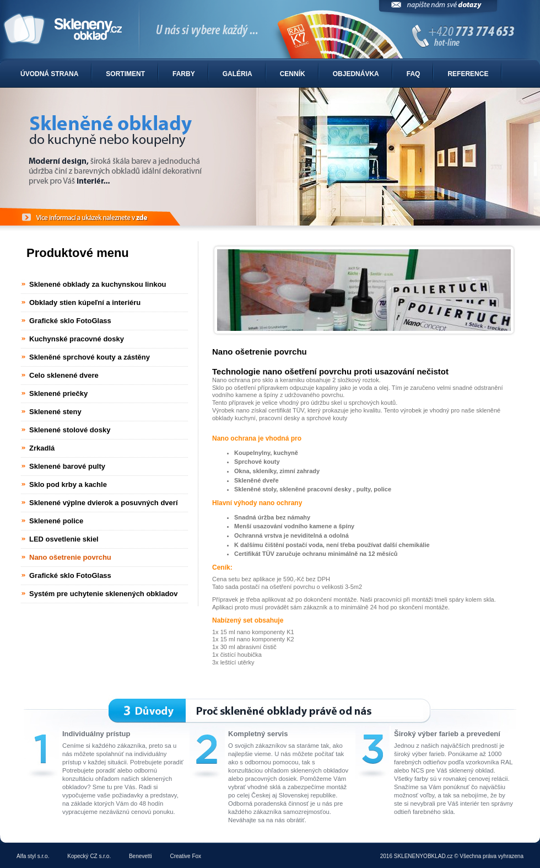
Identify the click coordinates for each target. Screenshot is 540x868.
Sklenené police (56, 521)
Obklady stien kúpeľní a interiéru (85, 302)
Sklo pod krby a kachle (68, 484)
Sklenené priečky (58, 393)
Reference (467, 74)
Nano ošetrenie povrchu (70, 557)
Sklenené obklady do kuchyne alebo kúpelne (270, 30)
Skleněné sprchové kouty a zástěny (89, 357)
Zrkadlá (42, 448)
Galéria (237, 74)
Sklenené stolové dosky (69, 430)
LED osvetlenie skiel (64, 539)
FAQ (413, 74)
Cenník (292, 74)
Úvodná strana (49, 74)
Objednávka (356, 74)
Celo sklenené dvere (64, 375)
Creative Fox (185, 856)
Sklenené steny (55, 412)
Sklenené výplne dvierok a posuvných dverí (103, 503)
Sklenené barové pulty (67, 466)
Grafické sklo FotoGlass (70, 321)
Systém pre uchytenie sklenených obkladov (103, 594)
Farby (183, 74)
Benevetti (140, 856)
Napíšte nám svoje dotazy (438, 9)
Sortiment (125, 74)
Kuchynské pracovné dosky (76, 339)
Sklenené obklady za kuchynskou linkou (97, 284)
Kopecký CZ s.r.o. (89, 856)
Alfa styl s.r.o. (33, 856)
